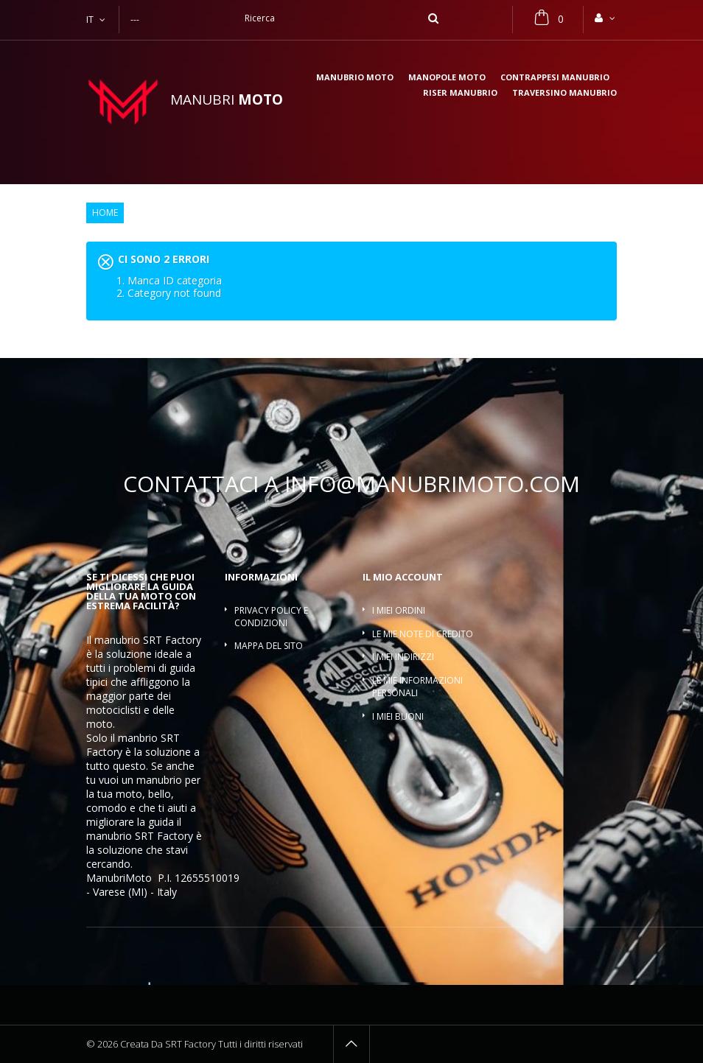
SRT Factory (164, 836)
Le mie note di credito (422, 634)
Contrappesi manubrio (554, 78)
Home (105, 213)
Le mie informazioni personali (417, 686)
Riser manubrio (460, 93)
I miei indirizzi (403, 656)
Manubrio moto (355, 78)
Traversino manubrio (564, 93)
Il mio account (403, 576)
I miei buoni (398, 716)
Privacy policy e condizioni (271, 616)
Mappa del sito (268, 645)
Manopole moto (447, 78)
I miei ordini (398, 610)
